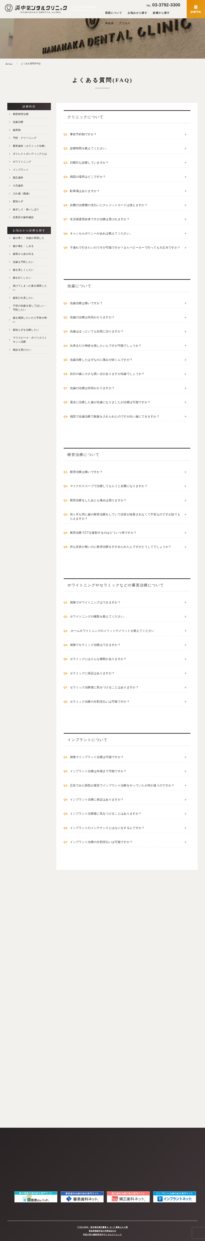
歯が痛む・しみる (23, 246)
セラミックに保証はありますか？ (92, 673)
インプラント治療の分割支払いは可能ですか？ (101, 841)
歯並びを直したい (23, 297)
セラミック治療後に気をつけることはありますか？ (104, 687)
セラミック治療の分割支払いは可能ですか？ (100, 701)
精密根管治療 (21, 114)
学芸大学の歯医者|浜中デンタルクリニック (102, 1234)
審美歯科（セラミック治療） (30, 145)
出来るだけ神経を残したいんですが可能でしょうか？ (106, 345)
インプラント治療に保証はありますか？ (97, 799)
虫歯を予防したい (23, 261)
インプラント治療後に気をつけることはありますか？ (106, 813)
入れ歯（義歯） (22, 193)
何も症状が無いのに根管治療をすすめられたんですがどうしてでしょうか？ (121, 546)
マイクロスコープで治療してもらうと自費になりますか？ (109, 486)
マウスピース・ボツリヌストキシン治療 (30, 339)
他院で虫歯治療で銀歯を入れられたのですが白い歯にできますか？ (115, 416)
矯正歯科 (18, 177)
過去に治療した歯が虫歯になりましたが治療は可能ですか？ (110, 402)
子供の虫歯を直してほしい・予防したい (30, 307)
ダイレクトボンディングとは (30, 153)
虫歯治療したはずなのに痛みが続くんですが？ (101, 359)
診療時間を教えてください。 (89, 148)
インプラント (21, 169)
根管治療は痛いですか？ (86, 471)
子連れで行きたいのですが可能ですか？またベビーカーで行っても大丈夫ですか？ (125, 247)
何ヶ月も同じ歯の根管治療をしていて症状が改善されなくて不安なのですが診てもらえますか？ (125, 516)
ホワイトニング (22, 161)
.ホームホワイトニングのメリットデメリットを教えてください (112, 630)
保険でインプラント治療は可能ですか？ (97, 757)
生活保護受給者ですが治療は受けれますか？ (100, 219)
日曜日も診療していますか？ (89, 162)
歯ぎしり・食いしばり (26, 209)
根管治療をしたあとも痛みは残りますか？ (98, 500)
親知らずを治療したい (26, 329)
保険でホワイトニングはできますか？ (95, 602)
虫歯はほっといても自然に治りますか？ (97, 331)
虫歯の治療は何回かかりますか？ (92, 317)
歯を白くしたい (22, 277)
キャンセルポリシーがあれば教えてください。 (101, 233)
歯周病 (17, 129)
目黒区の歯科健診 (23, 217)
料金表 (109, 23)
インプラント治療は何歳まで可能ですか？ (98, 771)
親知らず (18, 201)
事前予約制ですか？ (83, 134)
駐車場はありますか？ (85, 191)
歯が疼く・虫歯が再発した (28, 237)
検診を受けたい (22, 349)
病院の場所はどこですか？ (88, 176)
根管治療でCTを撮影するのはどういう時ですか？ (103, 532)
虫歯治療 (18, 121)
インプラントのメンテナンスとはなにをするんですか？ (107, 827)
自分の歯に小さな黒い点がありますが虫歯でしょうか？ (107, 373)
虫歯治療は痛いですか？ (86, 303)
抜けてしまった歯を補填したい (30, 287)
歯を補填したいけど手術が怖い (30, 319)
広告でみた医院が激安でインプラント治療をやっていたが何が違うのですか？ (122, 785)
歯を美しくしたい (23, 269)
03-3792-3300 (163, 4)
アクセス (125, 23)
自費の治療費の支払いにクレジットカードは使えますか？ (109, 205)
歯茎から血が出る (23, 253)
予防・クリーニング (24, 137)
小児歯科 (18, 185)
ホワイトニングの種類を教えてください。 (98, 616)
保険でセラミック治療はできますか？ (95, 644)
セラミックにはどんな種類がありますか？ (98, 658)
